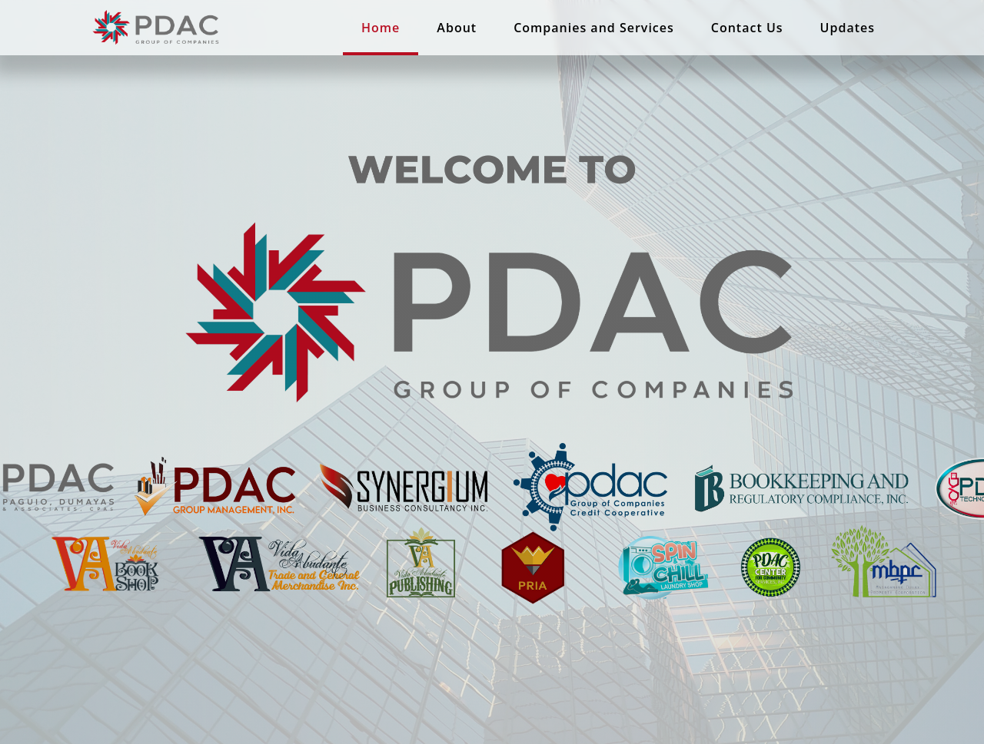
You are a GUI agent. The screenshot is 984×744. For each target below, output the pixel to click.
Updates (847, 27)
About (457, 27)
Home (380, 27)
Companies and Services (594, 27)
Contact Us (747, 27)
